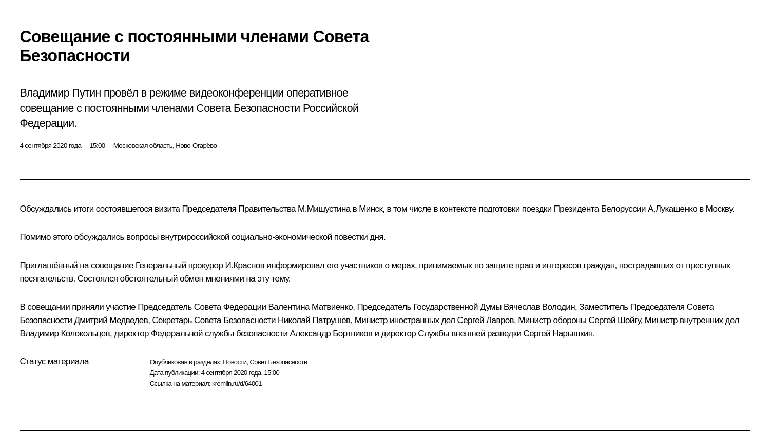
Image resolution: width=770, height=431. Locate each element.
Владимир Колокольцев (65, 334)
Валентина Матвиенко (310, 307)
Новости (234, 362)
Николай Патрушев (314, 320)
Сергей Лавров (485, 320)
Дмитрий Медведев (111, 320)
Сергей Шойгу (615, 320)
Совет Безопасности (278, 362)
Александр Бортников (331, 334)
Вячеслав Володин (539, 307)
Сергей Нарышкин (558, 334)
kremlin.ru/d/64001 (237, 383)
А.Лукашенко (672, 209)
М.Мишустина (324, 209)
